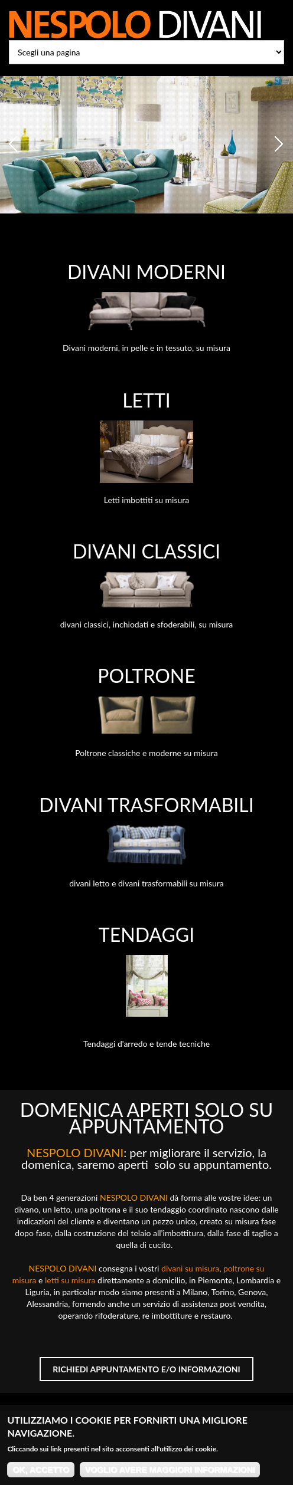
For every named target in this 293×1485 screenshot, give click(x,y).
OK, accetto (40, 1474)
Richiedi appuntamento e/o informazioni (146, 1369)
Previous (15, 144)
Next (278, 144)
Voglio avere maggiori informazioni (170, 1474)
